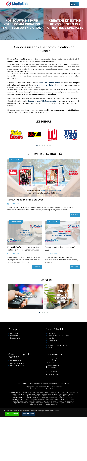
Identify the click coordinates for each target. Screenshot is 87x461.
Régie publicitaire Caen (65, 396)
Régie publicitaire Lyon (35, 401)
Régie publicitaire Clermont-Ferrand (18, 392)
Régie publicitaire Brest (18, 394)
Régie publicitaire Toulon (37, 399)
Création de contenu (16, 361)
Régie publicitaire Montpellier (49, 394)
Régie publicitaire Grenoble (33, 394)
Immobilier (51, 338)
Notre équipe (14, 336)
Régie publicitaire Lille (65, 403)
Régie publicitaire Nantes (49, 401)
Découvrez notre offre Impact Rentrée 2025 (60, 248)
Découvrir (74, 215)
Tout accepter (12, 414)
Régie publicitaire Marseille (21, 403)
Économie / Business (54, 343)
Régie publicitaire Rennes (50, 404)
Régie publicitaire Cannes (36, 392)
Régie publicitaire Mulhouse (49, 397)
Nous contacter (65, 384)
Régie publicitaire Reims (35, 396)
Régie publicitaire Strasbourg (52, 392)
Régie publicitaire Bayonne (69, 392)
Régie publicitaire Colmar (65, 397)
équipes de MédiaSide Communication (42, 101)
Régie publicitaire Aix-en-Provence (20, 399)
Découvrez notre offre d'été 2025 (25, 199)
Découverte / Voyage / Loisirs (57, 345)
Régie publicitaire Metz (19, 397)
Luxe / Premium (53, 340)
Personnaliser (28, 414)
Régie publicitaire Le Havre (20, 401)
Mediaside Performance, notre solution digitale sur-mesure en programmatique (23, 248)
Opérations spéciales (17, 366)
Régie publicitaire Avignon (66, 394)
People (50, 348)
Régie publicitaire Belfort (33, 397)
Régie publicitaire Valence (50, 396)
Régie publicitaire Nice (36, 404)
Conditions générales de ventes (50, 384)
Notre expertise (15, 338)
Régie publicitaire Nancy (67, 399)
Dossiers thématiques (17, 363)
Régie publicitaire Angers (36, 403)
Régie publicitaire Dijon (20, 396)
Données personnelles (34, 384)
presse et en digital (45, 85)
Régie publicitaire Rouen (51, 403)
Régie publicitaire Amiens (52, 399)
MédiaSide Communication (49, 83)
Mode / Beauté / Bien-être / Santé (58, 336)
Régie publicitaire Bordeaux (65, 401)
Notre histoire (14, 333)
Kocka (50, 389)
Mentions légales (22, 384)
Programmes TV (53, 333)
